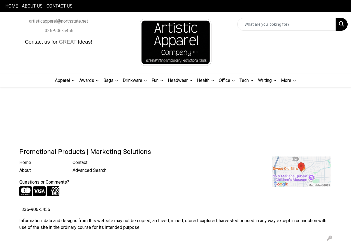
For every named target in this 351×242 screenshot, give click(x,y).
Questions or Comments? (44, 182)
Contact (80, 162)
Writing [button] (265, 80)
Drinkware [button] (132, 80)
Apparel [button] (62, 80)
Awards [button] (86, 80)
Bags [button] (108, 80)
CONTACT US (60, 6)
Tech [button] (244, 80)
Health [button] (203, 80)
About (25, 170)
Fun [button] (155, 80)
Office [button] (224, 80)
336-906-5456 (59, 30)
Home (25, 162)
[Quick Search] (286, 24)
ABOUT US (32, 6)
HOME (11, 6)
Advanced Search (89, 170)
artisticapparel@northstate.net (58, 21)
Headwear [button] (178, 80)
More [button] (286, 80)
